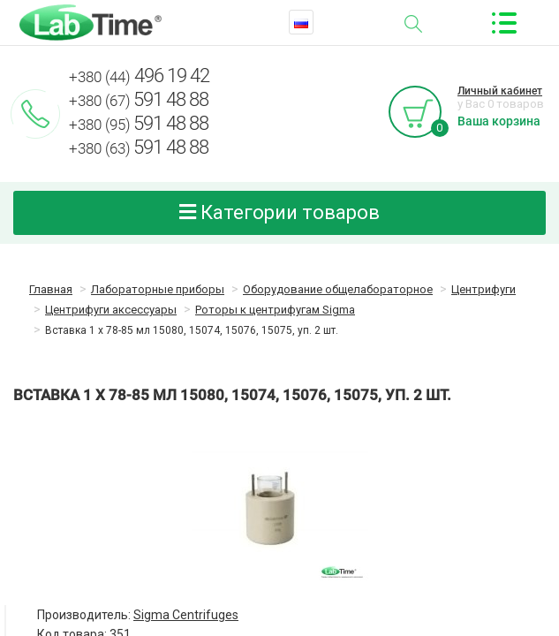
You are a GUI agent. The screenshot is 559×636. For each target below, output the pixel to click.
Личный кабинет (499, 91)
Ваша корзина (498, 121)
